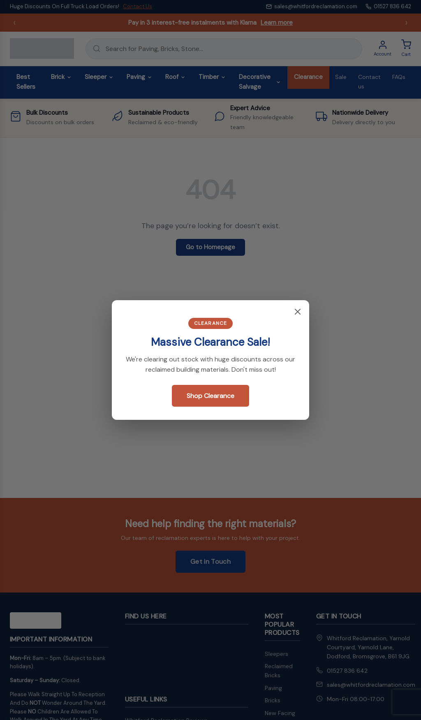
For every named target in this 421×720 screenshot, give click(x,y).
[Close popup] (297, 312)
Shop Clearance (210, 395)
